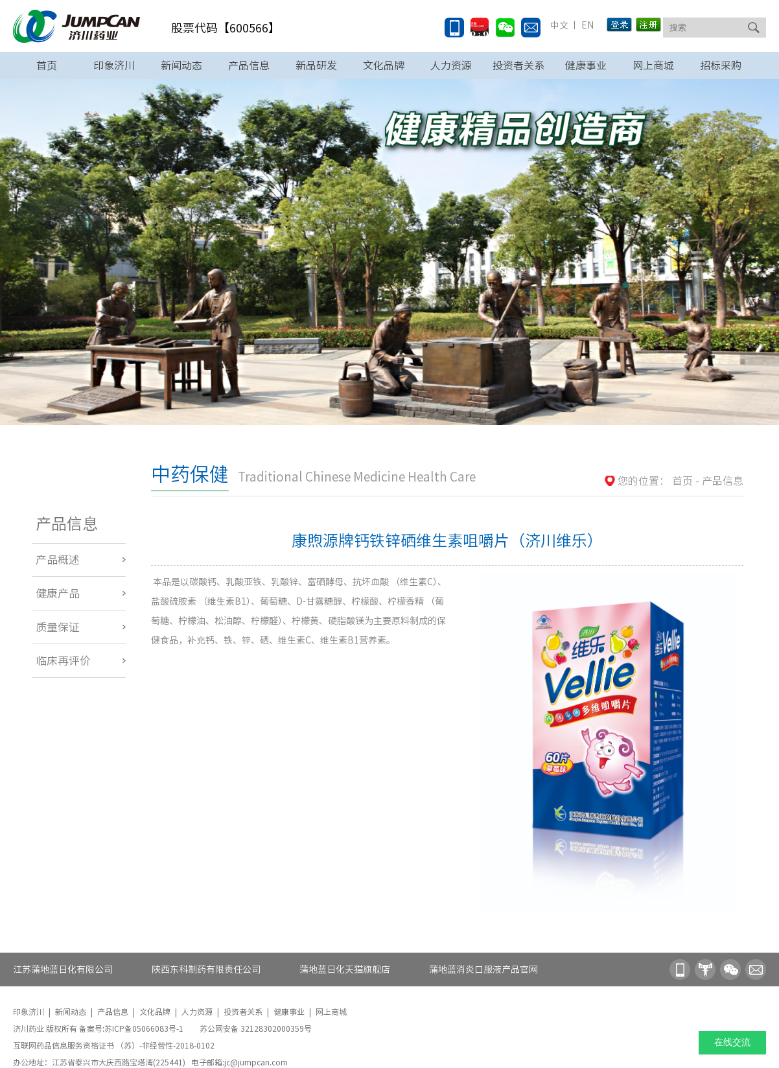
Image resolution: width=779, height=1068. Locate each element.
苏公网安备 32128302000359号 (256, 1028)
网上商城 (653, 65)
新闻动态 (181, 65)
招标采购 (720, 65)
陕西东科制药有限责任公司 (206, 969)
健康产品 (58, 593)
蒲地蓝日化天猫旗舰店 (344, 969)
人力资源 (451, 65)
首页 (46, 65)
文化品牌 (383, 65)
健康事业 (586, 65)
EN (586, 25)
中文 (559, 25)
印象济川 (114, 65)
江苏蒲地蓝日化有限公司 (63, 969)
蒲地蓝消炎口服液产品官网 (483, 969)
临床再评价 (63, 660)
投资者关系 (518, 65)
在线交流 (732, 1042)
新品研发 (316, 65)
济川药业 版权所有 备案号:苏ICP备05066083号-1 (99, 1028)
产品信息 (249, 65)
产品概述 (58, 559)
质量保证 (58, 627)
